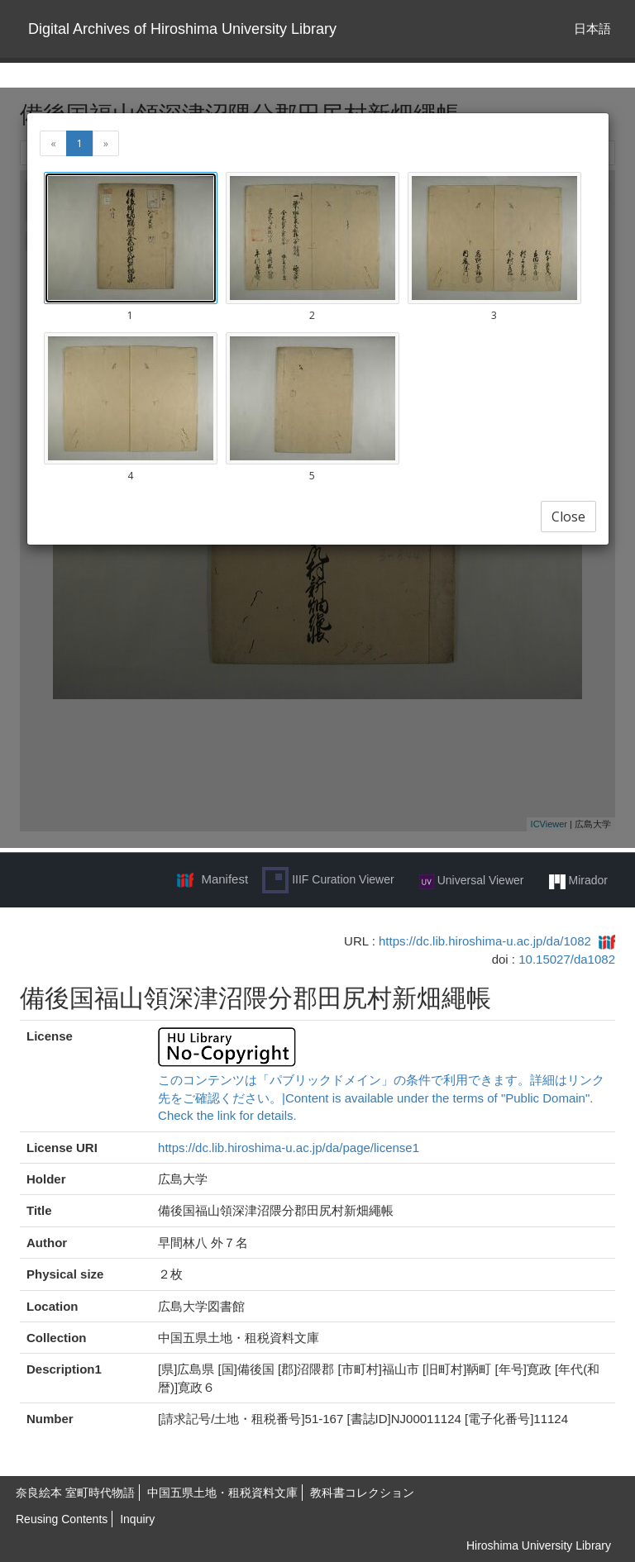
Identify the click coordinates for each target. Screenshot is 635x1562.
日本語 (592, 28)
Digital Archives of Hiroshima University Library (182, 29)
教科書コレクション (362, 1492)
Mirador (578, 881)
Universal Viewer (471, 881)
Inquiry (137, 1519)
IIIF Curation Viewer (328, 880)
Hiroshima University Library (538, 1545)
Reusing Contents (61, 1519)
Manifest (224, 879)
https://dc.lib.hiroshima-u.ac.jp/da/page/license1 (288, 1148)
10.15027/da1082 (566, 959)
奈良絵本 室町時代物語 (75, 1492)
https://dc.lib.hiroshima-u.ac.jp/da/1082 (485, 941)
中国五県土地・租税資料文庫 (222, 1492)
